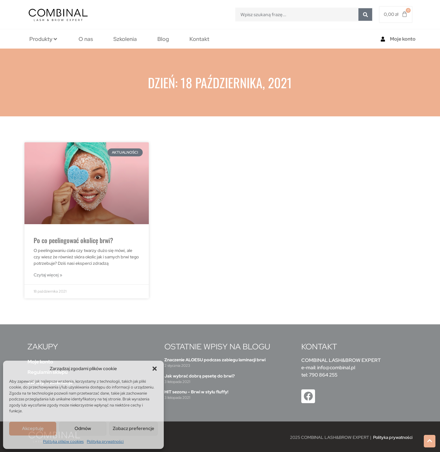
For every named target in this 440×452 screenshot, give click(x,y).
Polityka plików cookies (63, 441)
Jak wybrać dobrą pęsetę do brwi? (199, 376)
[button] (155, 369)
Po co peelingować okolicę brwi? (73, 240)
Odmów (83, 428)
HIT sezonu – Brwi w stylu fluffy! (196, 392)
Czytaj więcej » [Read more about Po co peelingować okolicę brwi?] (48, 275)
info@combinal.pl (336, 367)
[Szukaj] (365, 14)
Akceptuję (33, 428)
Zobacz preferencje (133, 428)
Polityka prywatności (105, 441)
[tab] (43, 39)
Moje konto (403, 39)
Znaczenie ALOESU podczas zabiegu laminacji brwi (215, 360)
